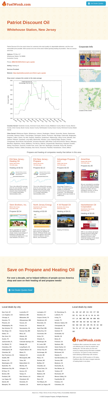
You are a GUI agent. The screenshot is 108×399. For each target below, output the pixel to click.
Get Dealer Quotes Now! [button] (21, 290)
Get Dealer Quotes (97, 3)
